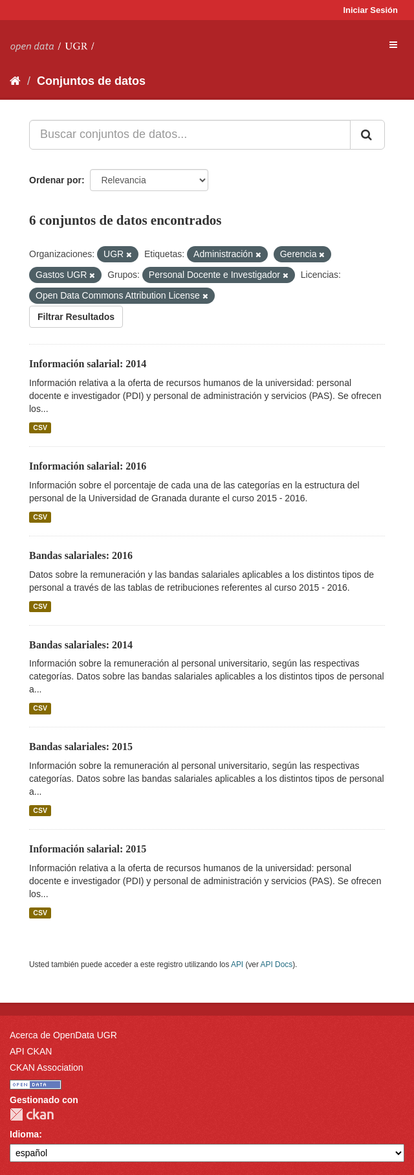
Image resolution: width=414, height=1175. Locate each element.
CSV (40, 427)
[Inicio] (15, 80)
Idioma (24, 1134)
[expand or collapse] (393, 45)
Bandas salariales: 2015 (81, 746)
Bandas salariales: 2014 (81, 644)
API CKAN (31, 1051)
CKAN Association (46, 1067)
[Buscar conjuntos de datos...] (190, 135)
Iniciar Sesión (370, 10)
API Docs (277, 964)
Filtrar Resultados (76, 317)
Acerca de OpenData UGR (63, 1035)
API (237, 964)
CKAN (32, 1114)
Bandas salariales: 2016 (81, 555)
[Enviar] (367, 135)
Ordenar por (55, 180)
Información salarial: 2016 (87, 466)
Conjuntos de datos (91, 80)
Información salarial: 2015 (87, 848)
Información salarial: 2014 (87, 363)
